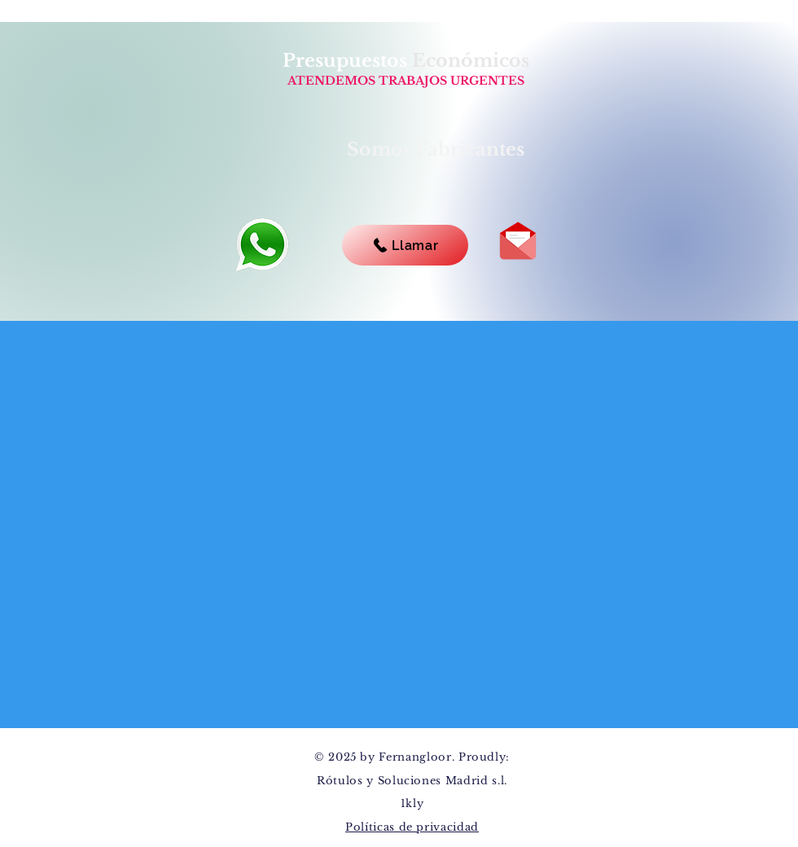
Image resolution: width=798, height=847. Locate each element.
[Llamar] (405, 245)
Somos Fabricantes (435, 149)
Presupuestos (347, 61)
